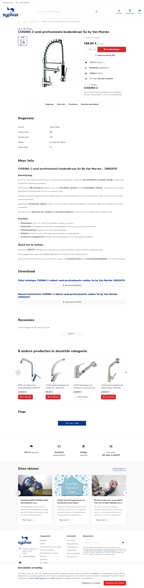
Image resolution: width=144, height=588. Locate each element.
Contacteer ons (72, 557)
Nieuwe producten (73, 553)
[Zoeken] (96, 11)
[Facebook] (20, 563)
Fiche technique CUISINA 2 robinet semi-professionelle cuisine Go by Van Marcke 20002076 (71, 280)
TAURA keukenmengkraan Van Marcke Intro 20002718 (57, 386)
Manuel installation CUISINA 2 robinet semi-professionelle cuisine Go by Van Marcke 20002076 (68, 296)
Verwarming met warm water (50, 547)
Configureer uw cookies (91, 583)
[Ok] (123, 542)
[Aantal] (90, 49)
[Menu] (139, 11)
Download (73, 104)
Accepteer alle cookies (115, 583)
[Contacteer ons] (7, 2)
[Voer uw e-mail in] (104, 542)
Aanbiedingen (72, 550)
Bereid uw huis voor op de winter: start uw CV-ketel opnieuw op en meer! (108, 501)
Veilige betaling (72, 544)
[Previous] (18, 372)
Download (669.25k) (72, 285)
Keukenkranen (34, 22)
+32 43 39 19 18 (28, 556)
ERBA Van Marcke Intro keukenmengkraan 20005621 (29, 386)
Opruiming (43, 559)
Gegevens (49, 104)
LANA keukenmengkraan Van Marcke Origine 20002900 (112, 386)
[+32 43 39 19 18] (22, 2)
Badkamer (43, 540)
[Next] (126, 372)
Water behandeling (47, 550)
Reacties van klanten (90, 104)
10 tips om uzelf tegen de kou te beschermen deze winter (71, 501)
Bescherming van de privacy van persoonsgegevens (101, 551)
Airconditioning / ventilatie (49, 553)
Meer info (61, 104)
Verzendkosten (72, 547)
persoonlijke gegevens (38, 578)
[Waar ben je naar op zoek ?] (67, 11)
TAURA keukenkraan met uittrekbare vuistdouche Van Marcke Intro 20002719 (84, 386)
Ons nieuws (44, 563)
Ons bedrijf (71, 540)
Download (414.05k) (72, 302)
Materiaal (43, 556)
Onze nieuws (28, 468)
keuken (25, 22)
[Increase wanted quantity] (95, 49)
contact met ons (50, 254)
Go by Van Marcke (25, 29)
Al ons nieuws (118, 469)
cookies (95, 573)
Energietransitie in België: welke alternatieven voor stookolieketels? (34, 501)
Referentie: (87, 85)
